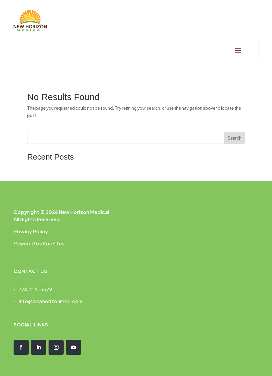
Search (235, 138)
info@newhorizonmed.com (51, 301)
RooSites (53, 243)
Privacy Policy (31, 231)
